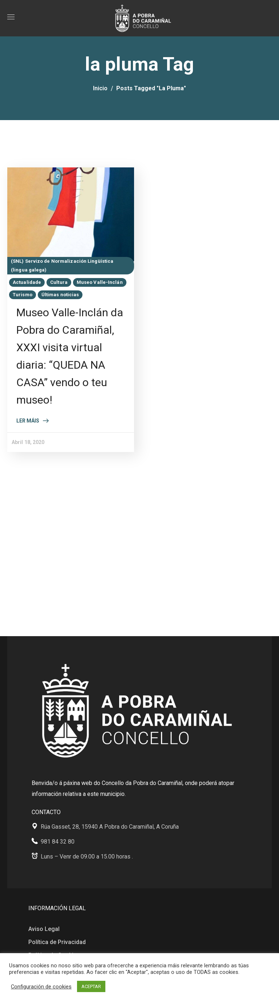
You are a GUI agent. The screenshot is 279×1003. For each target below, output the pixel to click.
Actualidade (27, 282)
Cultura (59, 282)
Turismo (22, 294)
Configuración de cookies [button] (41, 986)
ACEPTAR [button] (91, 986)
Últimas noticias (60, 294)
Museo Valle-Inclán (100, 282)
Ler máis (27, 421)
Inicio (100, 88)
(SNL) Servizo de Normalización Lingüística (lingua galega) (62, 265)
